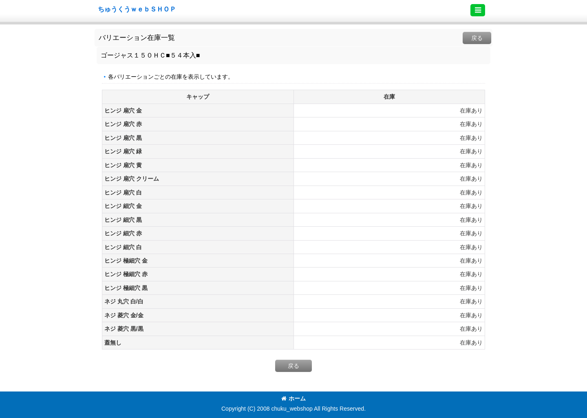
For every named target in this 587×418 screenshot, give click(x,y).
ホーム (293, 398)
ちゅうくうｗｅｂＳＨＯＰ (137, 9)
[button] (477, 10)
